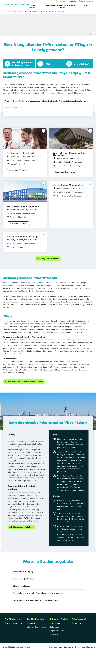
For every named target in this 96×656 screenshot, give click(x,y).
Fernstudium (87, 5)
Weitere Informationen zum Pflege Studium (24, 381)
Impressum (53, 647)
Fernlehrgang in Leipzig (23, 578)
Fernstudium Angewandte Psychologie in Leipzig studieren (38, 593)
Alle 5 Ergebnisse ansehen (48, 258)
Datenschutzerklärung (71, 647)
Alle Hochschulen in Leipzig (21, 527)
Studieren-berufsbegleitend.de (12, 11)
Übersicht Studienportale (14, 623)
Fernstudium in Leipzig (23, 571)
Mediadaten (31, 623)
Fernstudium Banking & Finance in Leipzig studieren (36, 600)
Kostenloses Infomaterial (18, 170)
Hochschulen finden (35, 6)
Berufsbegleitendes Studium (67, 6)
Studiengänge (51, 5)
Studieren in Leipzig (21, 586)
